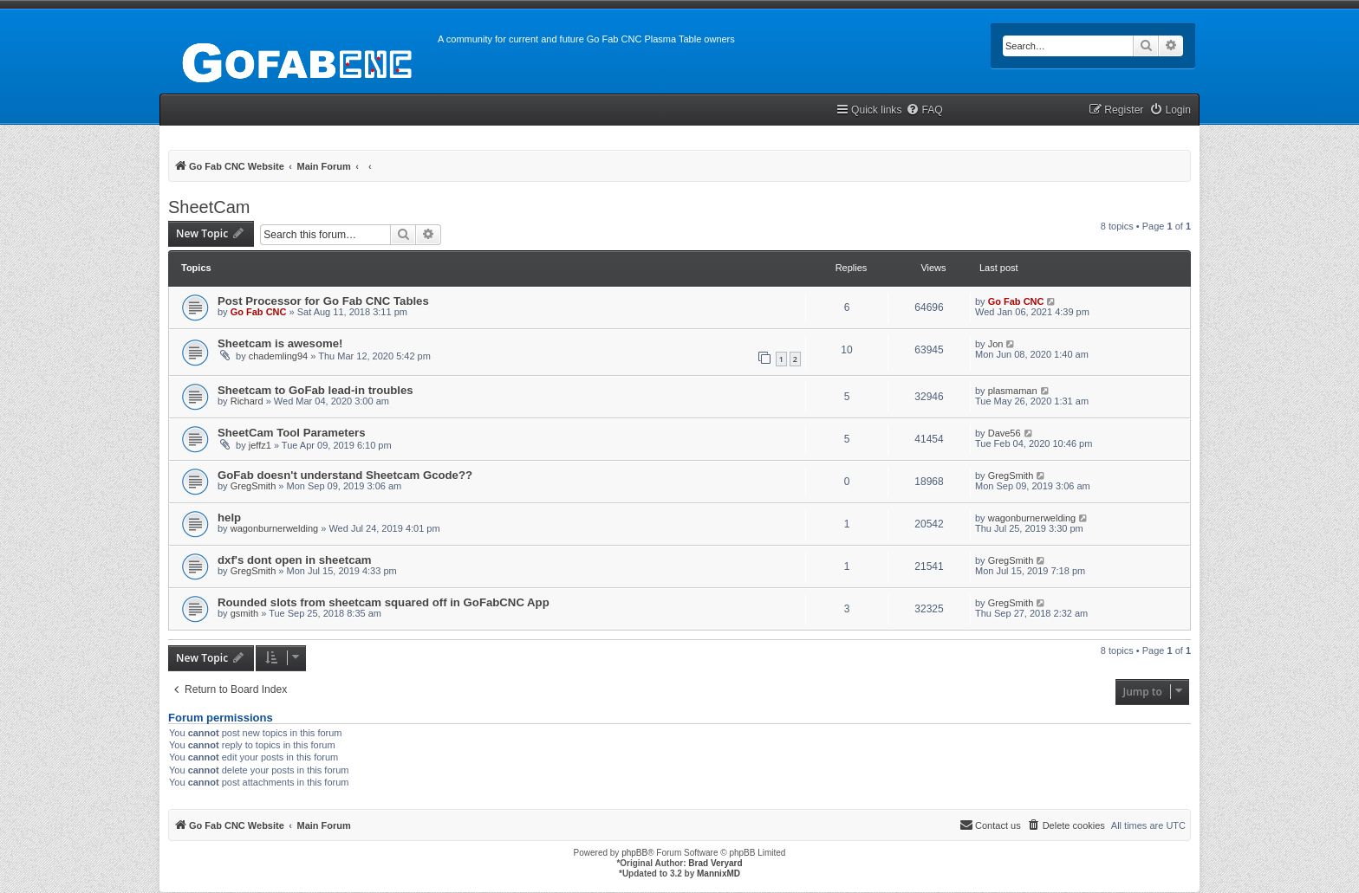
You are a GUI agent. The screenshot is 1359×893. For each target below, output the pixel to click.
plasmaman (1012, 390)
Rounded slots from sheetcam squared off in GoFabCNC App (383, 602)
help (229, 517)
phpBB (634, 852)
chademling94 (279, 356)
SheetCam (209, 207)
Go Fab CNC (259, 312)
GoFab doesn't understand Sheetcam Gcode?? (345, 475)
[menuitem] (924, 110)
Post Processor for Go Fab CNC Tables (323, 300)
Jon (996, 344)
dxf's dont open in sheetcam (295, 559)
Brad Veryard (715, 863)
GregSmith (253, 486)
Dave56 (1004, 433)
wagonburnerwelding (275, 528)
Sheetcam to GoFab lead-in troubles (315, 390)
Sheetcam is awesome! (280, 343)
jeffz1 (260, 445)
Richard (247, 401)
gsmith (244, 613)
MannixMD (718, 873)
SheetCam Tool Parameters (292, 432)
